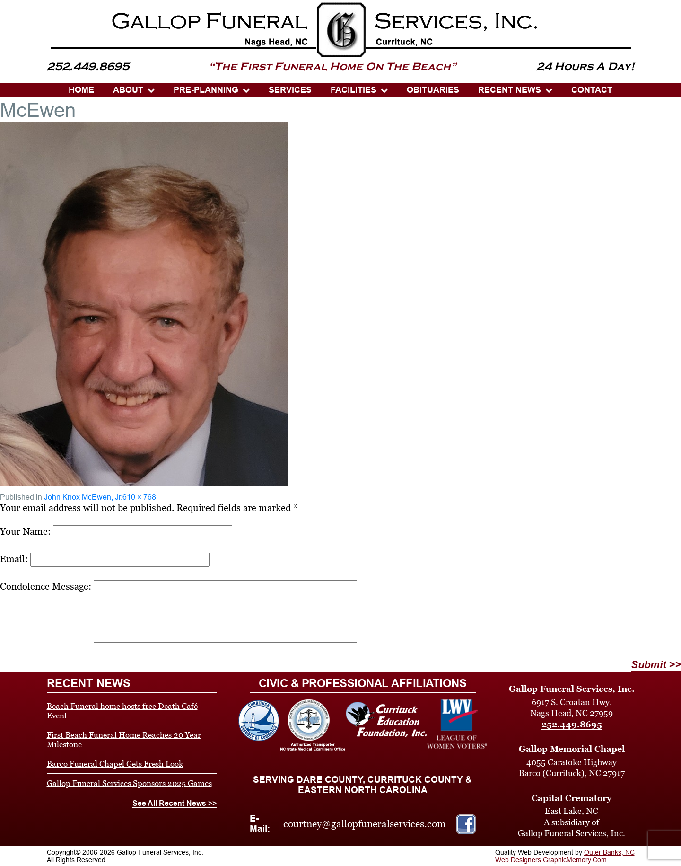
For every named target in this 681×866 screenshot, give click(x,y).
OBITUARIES (433, 90)
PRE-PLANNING (206, 90)
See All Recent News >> (174, 803)
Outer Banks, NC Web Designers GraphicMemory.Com (565, 856)
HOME (81, 90)
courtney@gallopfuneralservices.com (364, 824)
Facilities (353, 90)
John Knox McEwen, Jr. (83, 497)
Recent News (509, 90)
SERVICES (290, 90)
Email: (14, 559)
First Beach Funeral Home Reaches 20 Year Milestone (124, 739)
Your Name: (25, 531)
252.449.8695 (571, 724)
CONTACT (591, 90)
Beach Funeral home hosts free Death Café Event (122, 710)
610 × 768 (139, 497)
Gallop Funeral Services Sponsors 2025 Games (129, 783)
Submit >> (656, 665)
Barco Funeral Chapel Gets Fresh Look (115, 764)
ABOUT (128, 90)
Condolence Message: (45, 586)
